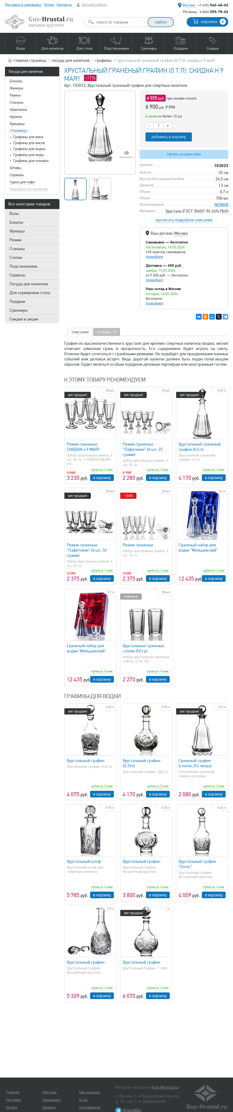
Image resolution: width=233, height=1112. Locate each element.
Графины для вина (28, 137)
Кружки (16, 116)
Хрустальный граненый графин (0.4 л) (200, 447)
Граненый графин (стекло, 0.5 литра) (195, 763)
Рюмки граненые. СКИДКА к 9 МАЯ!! (83, 447)
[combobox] (120, 22)
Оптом (49, 4)
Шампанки (18, 109)
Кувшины (17, 123)
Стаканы (16, 102)
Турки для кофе (22, 182)
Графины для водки (29, 148)
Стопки (16, 257)
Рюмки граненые (138, 545)
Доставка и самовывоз (23, 4)
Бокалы (16, 81)
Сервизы (17, 175)
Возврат (49, 1107)
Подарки (17, 301)
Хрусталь (50, 1092)
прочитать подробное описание (184, 220)
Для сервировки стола (30, 292)
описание (80, 332)
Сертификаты (89, 1107)
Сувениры (19, 310)
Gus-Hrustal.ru (165, 1087)
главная (30, 60)
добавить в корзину (168, 136)
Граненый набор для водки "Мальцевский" (198, 547)
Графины (18, 131)
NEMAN (221, 204)
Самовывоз (52, 1099)
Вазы (14, 213)
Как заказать (89, 1092)
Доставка (13, 1099)
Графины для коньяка (31, 160)
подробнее (154, 256)
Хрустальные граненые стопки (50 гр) (143, 648)
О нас (83, 1099)
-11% (90, 78)
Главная (12, 1092)
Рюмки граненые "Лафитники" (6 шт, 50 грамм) (87, 550)
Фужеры (16, 88)
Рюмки (15, 95)
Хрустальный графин (85, 760)
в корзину (102, 477)
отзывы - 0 (106, 332)
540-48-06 (213, 5)
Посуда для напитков (26, 71)
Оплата (11, 1107)
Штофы (15, 167)
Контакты (64, 4)
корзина (213, 22)
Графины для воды (28, 154)
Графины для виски (29, 143)
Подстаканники (23, 266)
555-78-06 (214, 11)
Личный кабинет (94, 4)
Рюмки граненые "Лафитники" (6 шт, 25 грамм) (143, 449)
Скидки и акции (24, 319)
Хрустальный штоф (84, 861)
